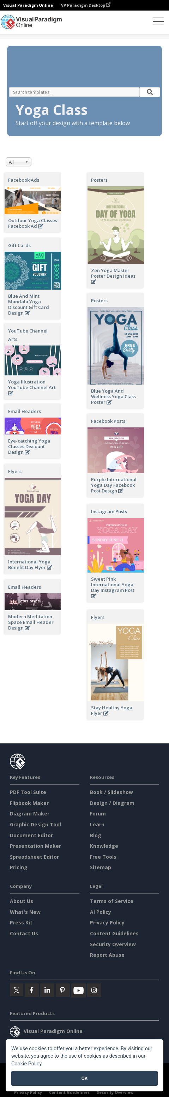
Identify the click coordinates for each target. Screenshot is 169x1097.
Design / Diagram (112, 803)
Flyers (15, 471)
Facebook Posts (108, 421)
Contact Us (24, 933)
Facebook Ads (23, 180)
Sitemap (100, 867)
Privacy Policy (107, 922)
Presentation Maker (35, 846)
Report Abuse (107, 954)
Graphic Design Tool (35, 824)
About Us (21, 901)
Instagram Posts (109, 511)
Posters (99, 180)
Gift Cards (19, 245)
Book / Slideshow (111, 792)
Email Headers (24, 411)
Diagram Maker (29, 813)
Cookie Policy (26, 1064)
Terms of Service (111, 901)
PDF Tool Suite (28, 792)
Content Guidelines (114, 933)
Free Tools (103, 856)
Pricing (19, 867)
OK (84, 1078)
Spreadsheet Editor (34, 856)
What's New (25, 912)
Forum (98, 813)
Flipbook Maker (29, 803)
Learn (97, 824)
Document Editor (31, 835)
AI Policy (100, 912)
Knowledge (104, 846)
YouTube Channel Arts (28, 335)
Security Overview (113, 944)
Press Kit (21, 922)
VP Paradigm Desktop (85, 5)
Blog (95, 835)
